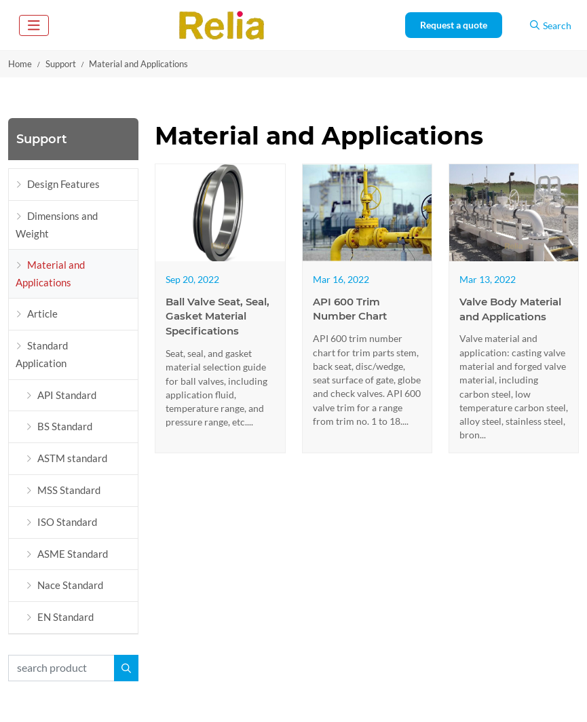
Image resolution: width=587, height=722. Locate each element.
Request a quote (453, 25)
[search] (126, 668)
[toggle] (34, 25)
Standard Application (42, 354)
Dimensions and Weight (57, 225)
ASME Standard (72, 554)
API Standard (66, 395)
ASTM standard (72, 458)
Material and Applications (50, 273)
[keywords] (61, 668)
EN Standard (65, 617)
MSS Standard (68, 490)
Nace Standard (70, 585)
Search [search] (550, 25)
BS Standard (64, 426)
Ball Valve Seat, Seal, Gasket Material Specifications (217, 316)
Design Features (63, 184)
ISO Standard (67, 522)
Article (42, 313)
